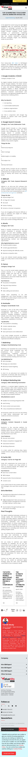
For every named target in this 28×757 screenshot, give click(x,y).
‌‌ (5, 4)
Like (7, 609)
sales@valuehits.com (9, 715)
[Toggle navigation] (26, 7)
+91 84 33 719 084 (7, 712)
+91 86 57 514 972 (7, 709)
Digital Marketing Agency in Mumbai (14, 636)
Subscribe (23, 729)
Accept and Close (9, 753)
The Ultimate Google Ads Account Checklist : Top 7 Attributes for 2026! (20, 579)
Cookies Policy (17, 749)
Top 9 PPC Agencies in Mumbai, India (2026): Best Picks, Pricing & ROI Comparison (8, 578)
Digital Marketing (10, 18)
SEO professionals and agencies (14, 192)
